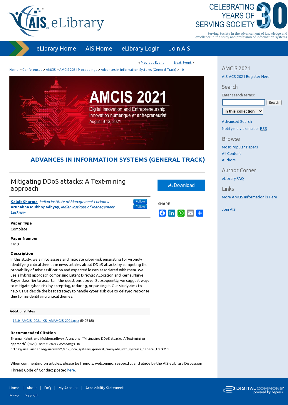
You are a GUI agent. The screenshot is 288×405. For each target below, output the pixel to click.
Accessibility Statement (105, 388)
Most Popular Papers (240, 147)
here (71, 370)
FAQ (47, 388)
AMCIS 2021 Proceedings (78, 69)
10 (182, 69)
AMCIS (51, 69)
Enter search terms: (238, 95)
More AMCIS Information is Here (249, 197)
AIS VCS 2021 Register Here (245, 76)
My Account (68, 388)
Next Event (183, 62)
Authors (229, 160)
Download (181, 185)
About (32, 388)
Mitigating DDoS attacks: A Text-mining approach (68, 185)
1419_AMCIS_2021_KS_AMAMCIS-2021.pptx (46, 320)
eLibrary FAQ (233, 178)
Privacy (14, 395)
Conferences (32, 69)
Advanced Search (237, 121)
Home (14, 69)
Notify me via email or (244, 128)
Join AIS (229, 209)
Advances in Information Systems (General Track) (139, 69)
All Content (231, 153)
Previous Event (152, 62)
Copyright (31, 395)
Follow (140, 201)
